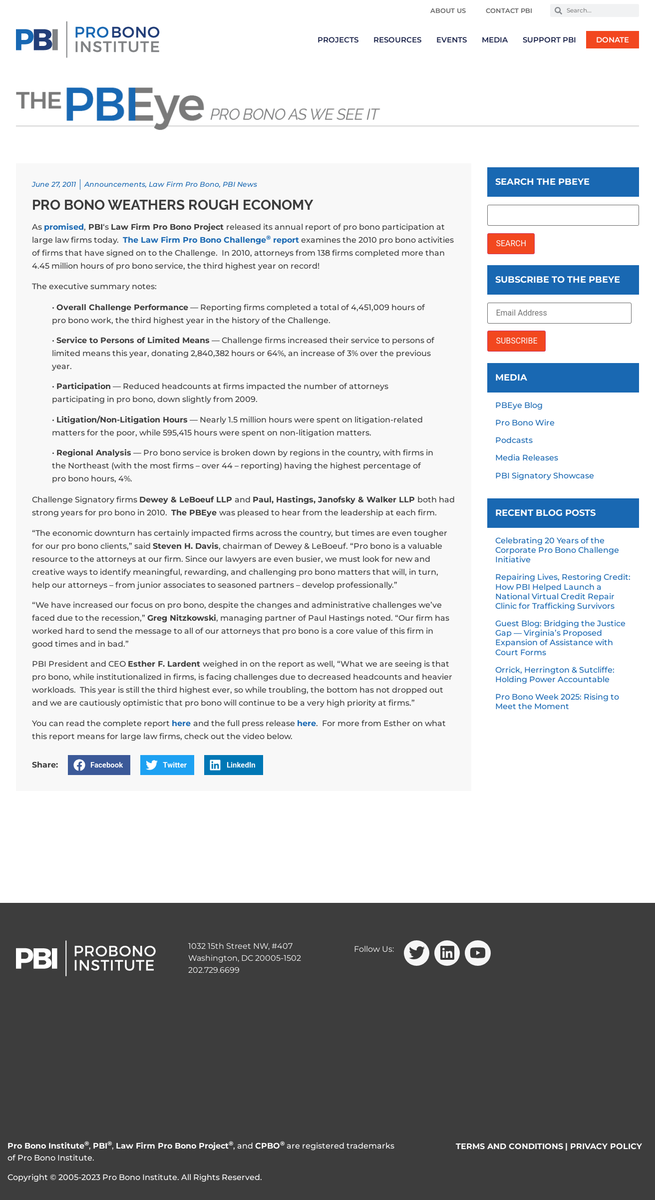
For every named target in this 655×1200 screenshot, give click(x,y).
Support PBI (549, 39)
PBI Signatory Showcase (544, 475)
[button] (99, 765)
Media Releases (526, 457)
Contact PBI (509, 10)
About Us (448, 10)
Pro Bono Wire (525, 422)
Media (495, 39)
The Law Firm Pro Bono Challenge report (211, 240)
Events (451, 39)
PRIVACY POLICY (606, 1146)
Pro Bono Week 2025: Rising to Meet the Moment (557, 701)
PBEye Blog (519, 405)
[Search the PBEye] (563, 215)
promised (64, 227)
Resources (397, 39)
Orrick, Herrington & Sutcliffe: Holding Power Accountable (555, 674)
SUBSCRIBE (516, 341)
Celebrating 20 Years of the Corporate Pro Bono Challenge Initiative (557, 550)
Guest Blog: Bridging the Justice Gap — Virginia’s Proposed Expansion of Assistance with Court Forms (560, 638)
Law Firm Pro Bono (184, 184)
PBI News (240, 184)
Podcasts (514, 440)
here (181, 723)
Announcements (114, 184)
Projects (338, 39)
